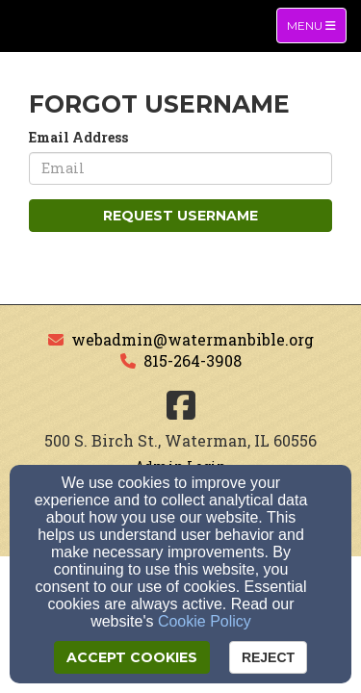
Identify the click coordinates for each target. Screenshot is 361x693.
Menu (316, 24)
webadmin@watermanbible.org (192, 339)
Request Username (180, 215)
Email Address (78, 137)
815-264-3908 (192, 360)
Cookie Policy (204, 621)
